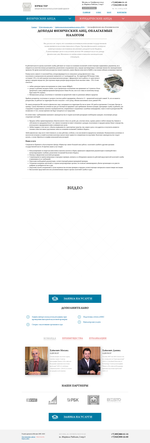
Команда (50, 338)
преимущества (72, 338)
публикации (97, 338)
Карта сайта (25, 439)
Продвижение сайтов (28, 437)
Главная (86, 13)
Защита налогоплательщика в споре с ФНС (70, 27)
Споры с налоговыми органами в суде (47, 325)
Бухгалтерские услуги (92, 322)
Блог (109, 13)
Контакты (121, 13)
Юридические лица (46, 27)
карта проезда (89, 8)
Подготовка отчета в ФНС (93, 317)
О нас (98, 13)
